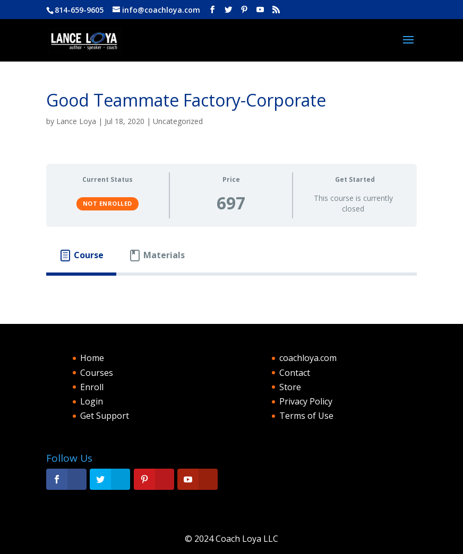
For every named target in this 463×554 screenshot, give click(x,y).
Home (92, 358)
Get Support (104, 415)
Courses (96, 373)
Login (91, 401)
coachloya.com (308, 358)
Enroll (92, 387)
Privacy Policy (305, 401)
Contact (294, 373)
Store (290, 387)
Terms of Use (306, 415)
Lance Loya (76, 121)
